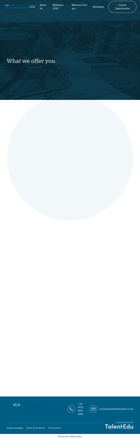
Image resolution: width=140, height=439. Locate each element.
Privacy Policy (55, 428)
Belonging (98, 7)
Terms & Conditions (35, 428)
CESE (32, 7)
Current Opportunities (122, 7)
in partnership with (119, 425)
